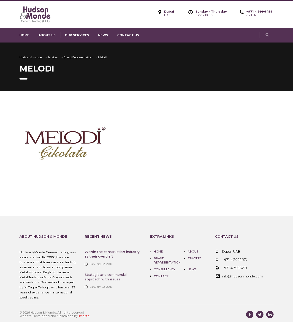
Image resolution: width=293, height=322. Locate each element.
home (24, 35)
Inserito (84, 316)
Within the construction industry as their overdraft (112, 254)
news (103, 35)
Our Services (77, 35)
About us (47, 35)
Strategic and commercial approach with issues (106, 277)
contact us (128, 35)
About (193, 251)
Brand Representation (167, 260)
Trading (194, 258)
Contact (161, 276)
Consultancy (164, 269)
